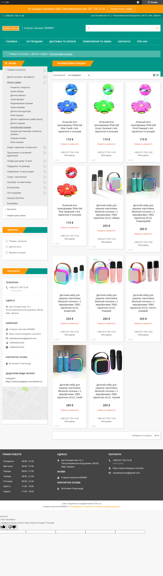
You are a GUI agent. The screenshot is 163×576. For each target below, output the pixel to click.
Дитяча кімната (18, 95)
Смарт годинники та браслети (22, 147)
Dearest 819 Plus (15, 198)
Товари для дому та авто (19, 161)
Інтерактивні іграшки (20, 127)
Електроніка (13, 187)
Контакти (124, 41)
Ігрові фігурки (17, 99)
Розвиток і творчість (20, 87)
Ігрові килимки (17, 107)
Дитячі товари (39, 54)
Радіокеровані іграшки (21, 103)
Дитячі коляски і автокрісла (20, 77)
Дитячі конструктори (20, 111)
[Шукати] (157, 28)
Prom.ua (97, 503)
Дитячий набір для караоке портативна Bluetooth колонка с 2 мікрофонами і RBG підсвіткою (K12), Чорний (106, 391)
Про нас (142, 41)
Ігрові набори (17, 91)
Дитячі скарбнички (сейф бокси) (26, 119)
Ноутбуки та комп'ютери (19, 182)
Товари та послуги (19, 54)
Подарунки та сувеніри (18, 166)
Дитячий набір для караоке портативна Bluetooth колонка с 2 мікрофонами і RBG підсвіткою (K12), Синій (69, 391)
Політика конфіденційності (107, 506)
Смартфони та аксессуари (20, 171)
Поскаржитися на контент (81, 506)
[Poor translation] (12, 527)
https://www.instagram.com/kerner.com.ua (26, 381)
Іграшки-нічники (18, 138)
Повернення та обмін (97, 41)
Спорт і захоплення (17, 177)
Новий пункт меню (16, 215)
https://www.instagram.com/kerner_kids (25, 334)
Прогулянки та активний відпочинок (19, 154)
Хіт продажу (34, 41)
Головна (11, 41)
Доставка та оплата (62, 41)
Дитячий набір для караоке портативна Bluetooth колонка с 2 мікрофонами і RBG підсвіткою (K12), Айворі (106, 211)
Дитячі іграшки (17, 123)
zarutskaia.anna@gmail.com (22, 338)
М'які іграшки (16, 115)
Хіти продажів (14, 193)
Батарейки (12, 203)
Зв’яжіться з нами (121, 8)
